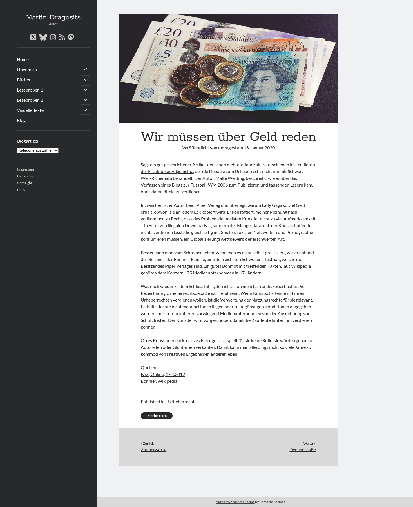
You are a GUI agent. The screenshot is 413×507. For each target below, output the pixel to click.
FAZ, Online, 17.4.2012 (163, 374)
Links (21, 189)
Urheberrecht (181, 401)
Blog (21, 120)
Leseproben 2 (30, 100)
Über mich (27, 69)
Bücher (24, 79)
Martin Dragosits (53, 17)
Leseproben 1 (30, 89)
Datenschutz (26, 176)
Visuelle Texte (30, 110)
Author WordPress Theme (235, 502)
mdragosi (227, 147)
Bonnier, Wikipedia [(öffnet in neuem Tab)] (159, 381)
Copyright (24, 183)
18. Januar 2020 (259, 147)
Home (23, 59)
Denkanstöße (302, 449)
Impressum (25, 169)
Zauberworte (153, 449)
